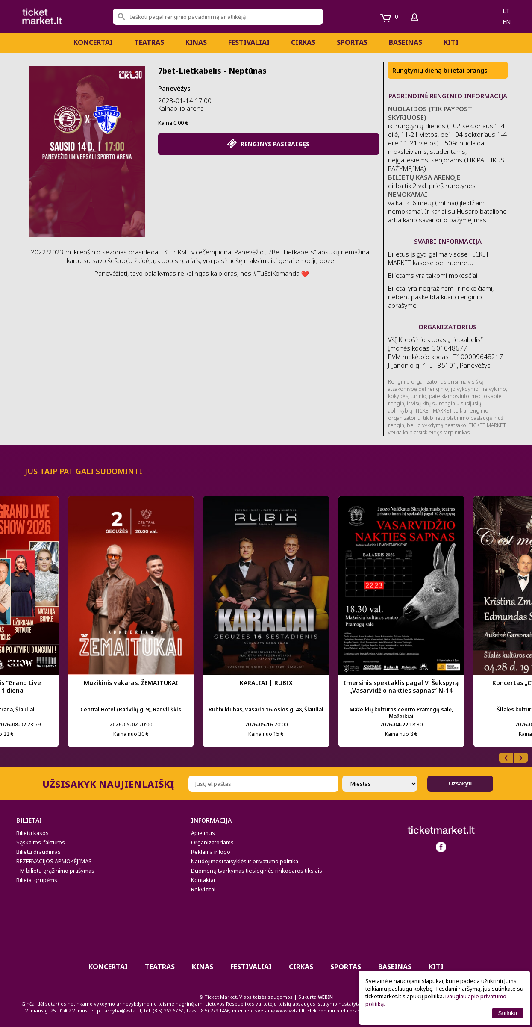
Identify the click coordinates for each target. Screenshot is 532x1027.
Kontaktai (203, 880)
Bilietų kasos (32, 833)
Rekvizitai (203, 889)
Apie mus (203, 833)
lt (506, 11)
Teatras (149, 42)
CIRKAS (303, 42)
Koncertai (93, 42)
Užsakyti (460, 783)
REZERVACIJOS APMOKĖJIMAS (54, 861)
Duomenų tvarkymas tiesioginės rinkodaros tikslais (256, 870)
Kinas (196, 42)
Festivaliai (249, 42)
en (507, 22)
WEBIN (325, 997)
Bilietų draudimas (38, 852)
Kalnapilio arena (181, 108)
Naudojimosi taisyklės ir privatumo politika (244, 861)
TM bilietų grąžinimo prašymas (55, 870)
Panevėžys (174, 88)
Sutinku (507, 1013)
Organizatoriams (212, 842)
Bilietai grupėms (36, 880)
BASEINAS (405, 42)
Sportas (352, 42)
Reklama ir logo (210, 852)
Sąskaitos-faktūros (40, 842)
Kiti (451, 42)
